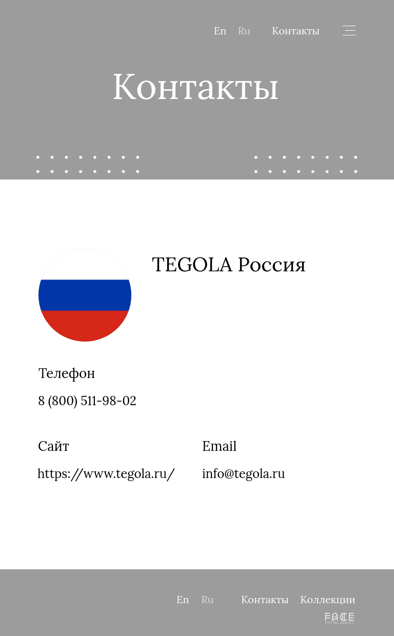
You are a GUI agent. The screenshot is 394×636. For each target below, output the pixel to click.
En (220, 30)
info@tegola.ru (243, 474)
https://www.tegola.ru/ (106, 474)
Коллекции (328, 599)
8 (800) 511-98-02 (87, 401)
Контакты (296, 30)
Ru (244, 30)
